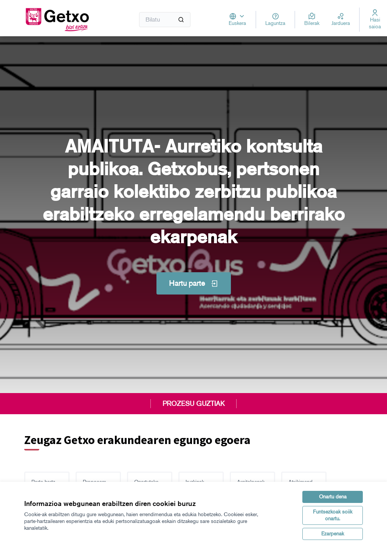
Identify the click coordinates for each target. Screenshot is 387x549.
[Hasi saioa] (375, 20)
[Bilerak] (311, 19)
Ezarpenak (332, 533)
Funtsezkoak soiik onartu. (332, 515)
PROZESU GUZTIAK (193, 403)
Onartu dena (333, 496)
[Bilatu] (164, 19)
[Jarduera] (340, 19)
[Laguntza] (275, 19)
